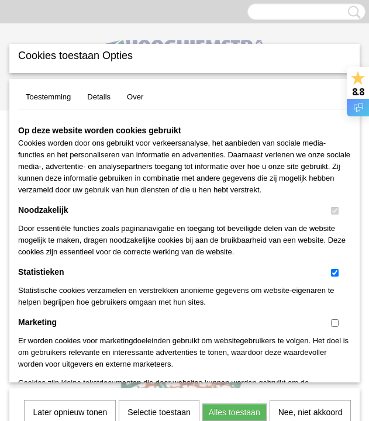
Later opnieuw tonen (70, 252)
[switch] (335, 211)
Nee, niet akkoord (310, 252)
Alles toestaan (234, 252)
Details (99, 96)
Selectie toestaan (158, 252)
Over (135, 96)
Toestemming (48, 96)
